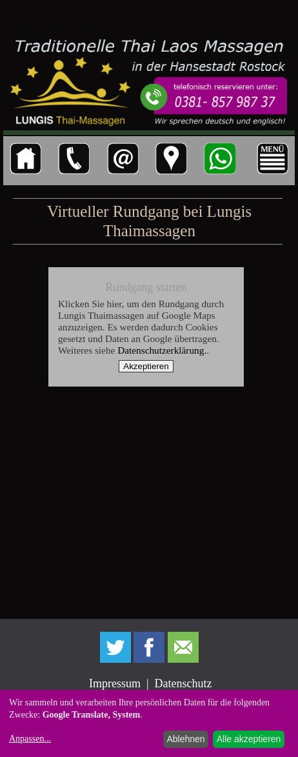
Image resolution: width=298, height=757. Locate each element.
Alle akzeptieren (249, 739)
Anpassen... (30, 738)
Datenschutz (183, 683)
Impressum (115, 683)
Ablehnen (185, 739)
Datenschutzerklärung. (161, 350)
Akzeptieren (145, 366)
